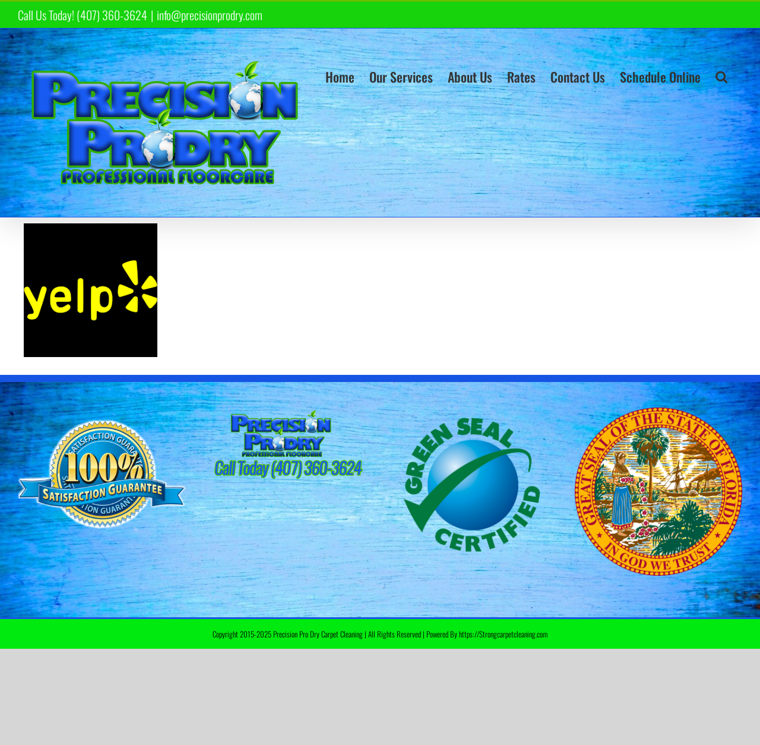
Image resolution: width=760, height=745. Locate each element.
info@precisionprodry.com (209, 15)
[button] (721, 77)
